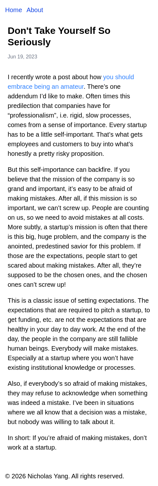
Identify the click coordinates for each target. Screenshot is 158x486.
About (34, 9)
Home (14, 9)
